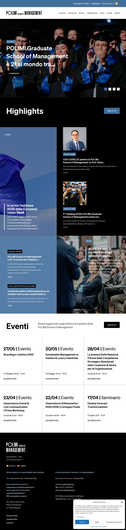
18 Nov (14, 252)
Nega (97, 522)
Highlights (95, 3)
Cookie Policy (94, 526)
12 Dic (69, 154)
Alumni (117, 13)
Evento (17, 348)
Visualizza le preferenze (114, 522)
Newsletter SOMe (81, 3)
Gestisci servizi (80, 517)
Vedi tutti (111, 111)
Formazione (72, 13)
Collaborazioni (92, 13)
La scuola (61, 13)
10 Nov (21, 286)
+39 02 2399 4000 (15, 502)
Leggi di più (14, 73)
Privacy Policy (103, 526)
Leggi (65, 173)
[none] (116, 3)
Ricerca (81, 13)
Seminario (104, 397)
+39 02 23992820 (64, 487)
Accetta (82, 522)
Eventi (102, 13)
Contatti (9, 523)
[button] (122, 502)
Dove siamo (107, 3)
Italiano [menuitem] (12, 466)
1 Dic (69, 209)
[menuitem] (116, 3)
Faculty (109, 13)
